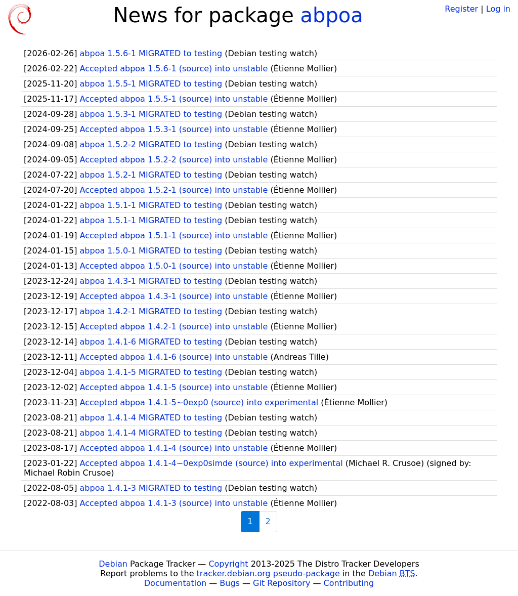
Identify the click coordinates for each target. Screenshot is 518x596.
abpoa (331, 15)
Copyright (228, 564)
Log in (498, 9)
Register (461, 9)
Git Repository (281, 583)
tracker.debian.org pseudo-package (268, 573)
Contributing (349, 583)
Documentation (175, 583)
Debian (113, 564)
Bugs (230, 583)
